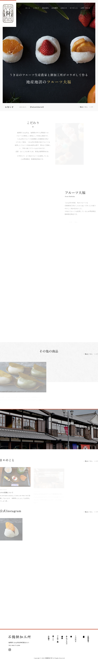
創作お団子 (62, 636)
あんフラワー (66, 639)
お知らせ (48, 637)
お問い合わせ (88, 638)
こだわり (75, 638)
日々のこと (53, 637)
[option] (49, 53)
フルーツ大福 (57, 637)
